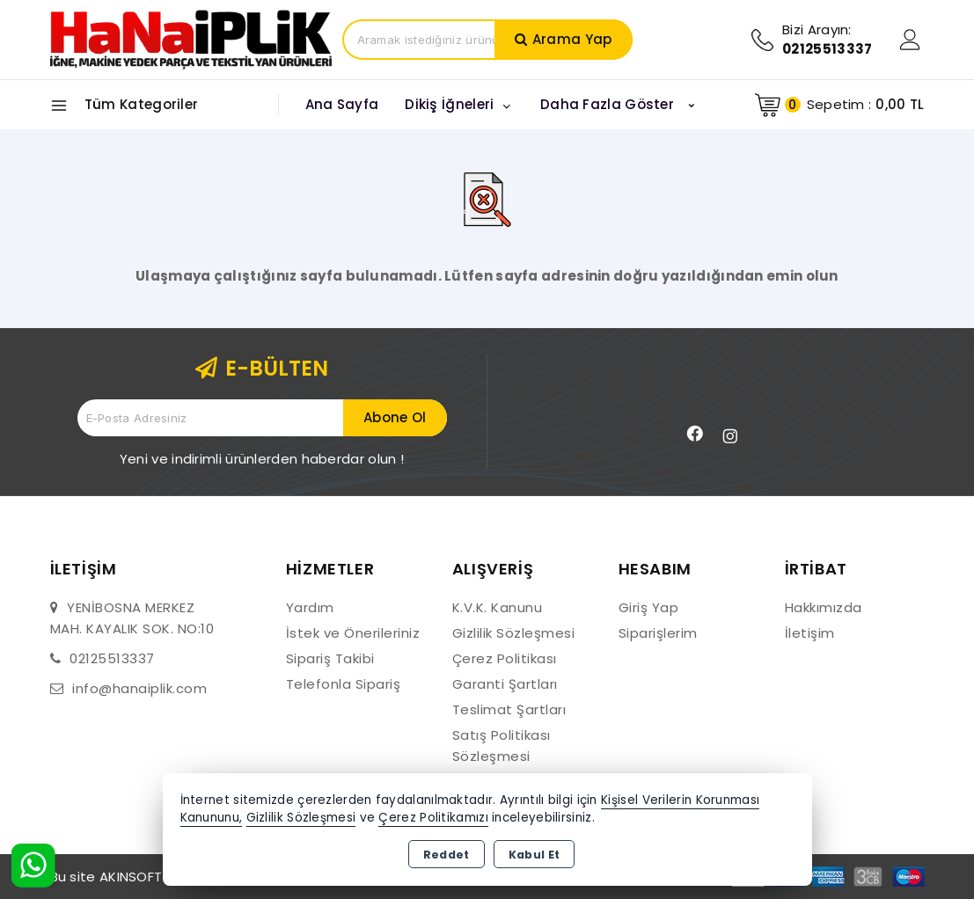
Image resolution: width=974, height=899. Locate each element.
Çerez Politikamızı (432, 817)
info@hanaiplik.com (139, 688)
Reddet (446, 854)
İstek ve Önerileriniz (353, 633)
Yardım (310, 607)
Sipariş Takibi (330, 658)
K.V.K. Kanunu (497, 607)
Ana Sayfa (342, 104)
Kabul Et (534, 854)
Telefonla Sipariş (343, 684)
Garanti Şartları (505, 684)
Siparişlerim (658, 633)
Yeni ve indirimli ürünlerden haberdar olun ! (262, 459)
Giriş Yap (649, 607)
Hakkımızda (823, 607)
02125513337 (112, 658)
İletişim (810, 633)
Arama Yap (572, 39)
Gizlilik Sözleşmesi (513, 633)
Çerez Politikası (504, 658)
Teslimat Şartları (509, 709)
